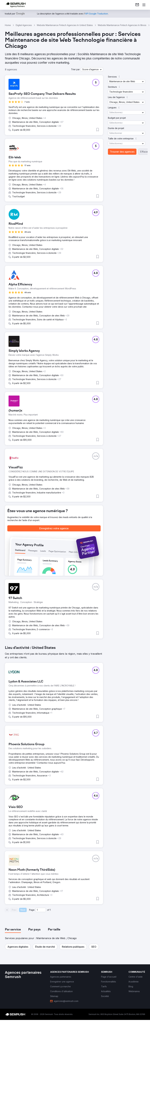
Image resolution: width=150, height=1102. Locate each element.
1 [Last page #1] (50, 910)
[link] (137, 5)
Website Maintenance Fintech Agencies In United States (65, 25)
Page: (32, 910)
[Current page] (41, 910)
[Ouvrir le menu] (144, 5)
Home (8, 25)
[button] (92, 69)
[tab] (13, 930)
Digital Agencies (24, 25)
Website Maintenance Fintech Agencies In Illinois (122, 25)
